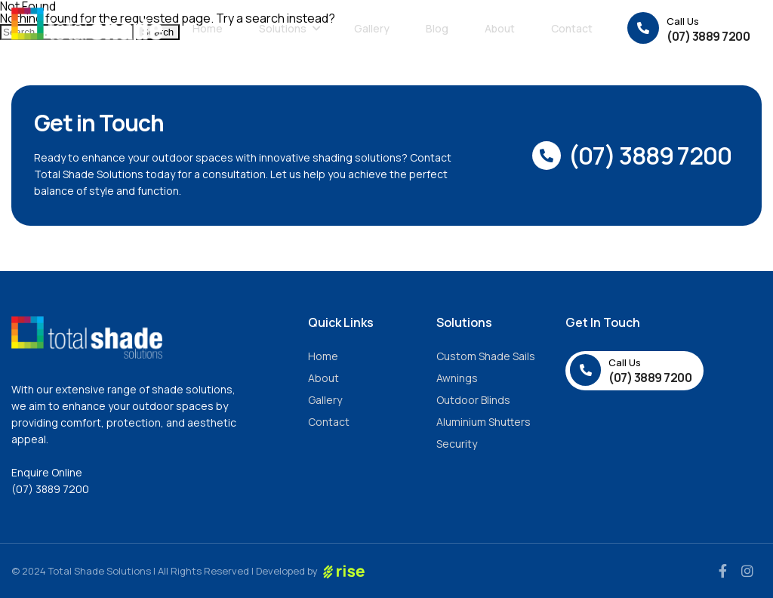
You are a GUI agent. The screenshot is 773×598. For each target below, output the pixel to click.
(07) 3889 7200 (50, 489)
